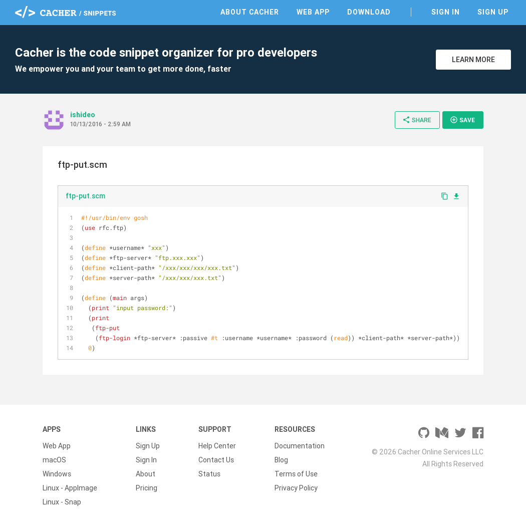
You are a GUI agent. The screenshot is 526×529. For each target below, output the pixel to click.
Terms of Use (296, 473)
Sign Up (492, 12)
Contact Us (216, 459)
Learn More (473, 59)
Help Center (217, 445)
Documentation (300, 445)
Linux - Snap (62, 501)
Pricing (146, 487)
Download (369, 12)
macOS (54, 459)
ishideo (82, 114)
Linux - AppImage (70, 487)
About (145, 473)
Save (462, 120)
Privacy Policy (296, 487)
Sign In (445, 12)
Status (209, 473)
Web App (313, 12)
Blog (281, 459)
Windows (57, 473)
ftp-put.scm (85, 195)
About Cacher (249, 12)
